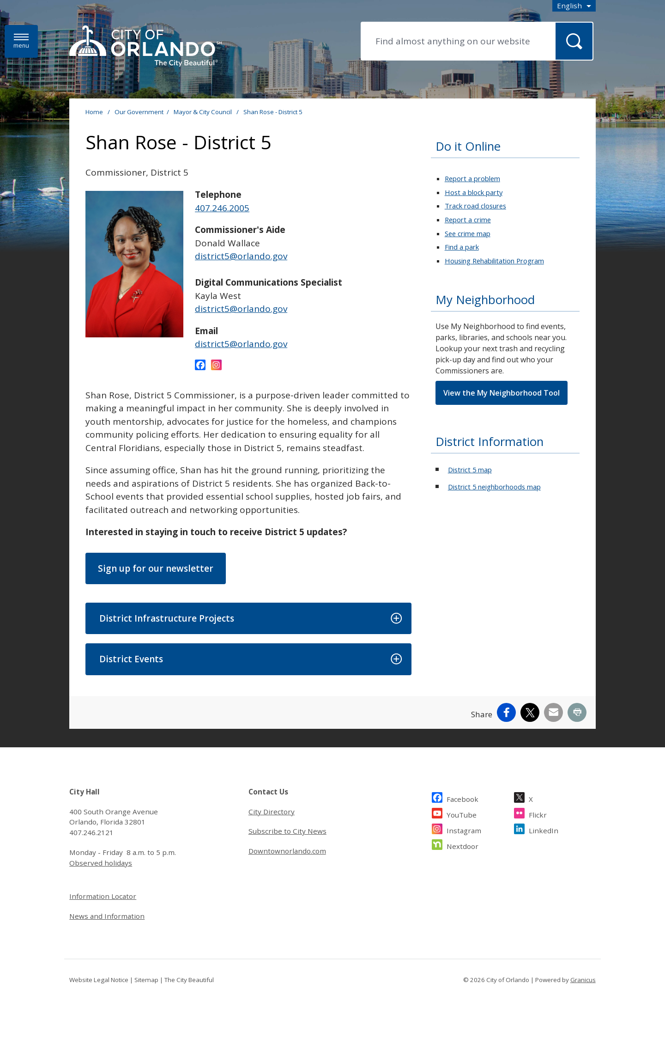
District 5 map (470, 469)
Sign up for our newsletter (155, 568)
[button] (248, 619)
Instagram (464, 829)
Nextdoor (462, 845)
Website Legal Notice (98, 980)
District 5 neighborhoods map (494, 486)
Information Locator (102, 896)
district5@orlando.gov (241, 256)
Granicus (583, 980)
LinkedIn (543, 829)
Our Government (139, 112)
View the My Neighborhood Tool (501, 393)
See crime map (467, 233)
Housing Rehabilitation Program (494, 260)
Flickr (538, 813)
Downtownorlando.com (287, 850)
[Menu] (21, 41)
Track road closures (475, 205)
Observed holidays (100, 862)
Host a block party (473, 192)
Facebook (462, 798)
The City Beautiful (189, 980)
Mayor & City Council (203, 112)
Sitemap (146, 980)
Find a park (462, 246)
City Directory (271, 811)
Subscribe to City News (287, 831)
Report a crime (468, 219)
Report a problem (472, 178)
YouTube (462, 813)
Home (94, 112)
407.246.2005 (222, 208)
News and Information (107, 916)
